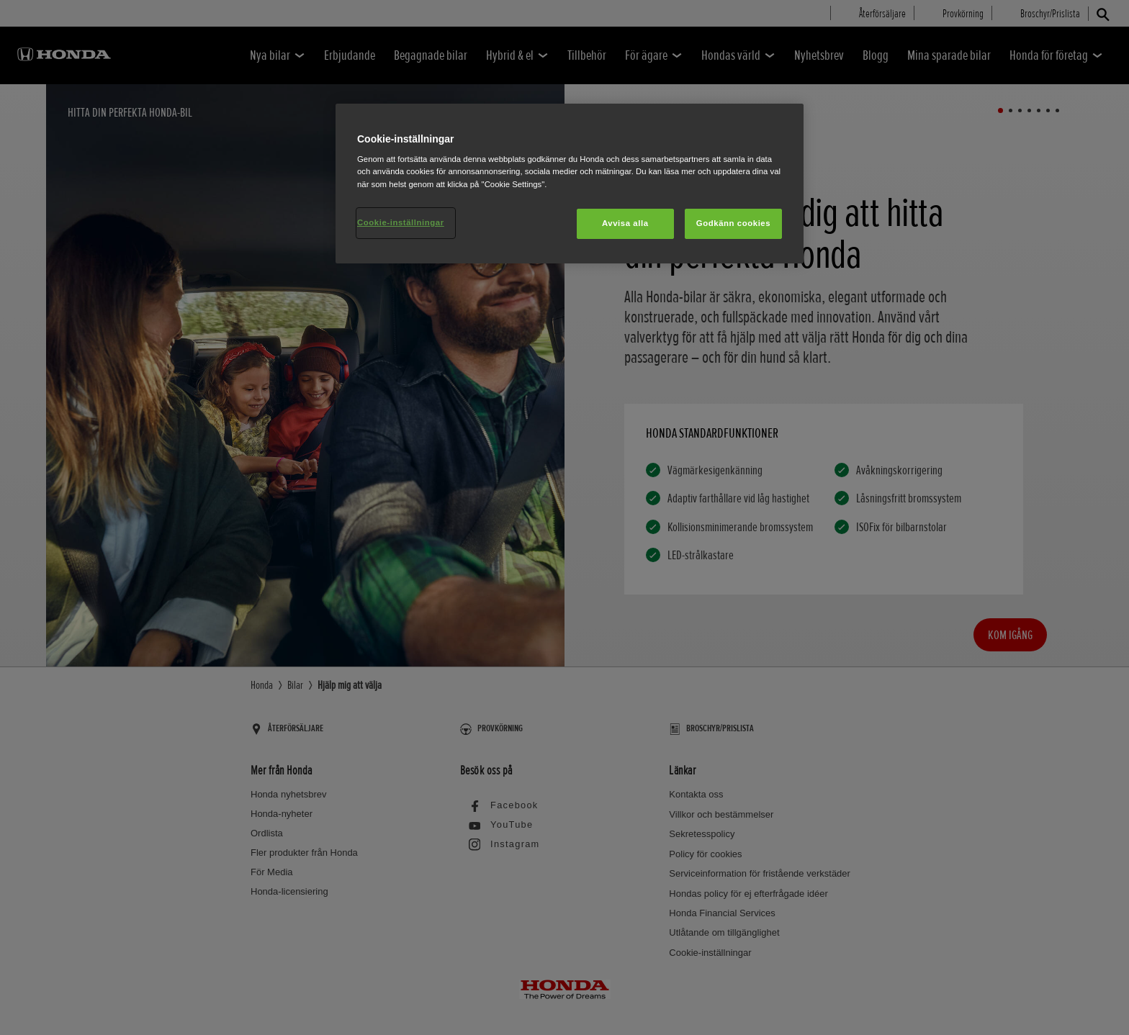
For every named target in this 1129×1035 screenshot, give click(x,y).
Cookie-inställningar (400, 222)
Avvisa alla (625, 223)
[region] (570, 183)
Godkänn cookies (733, 223)
